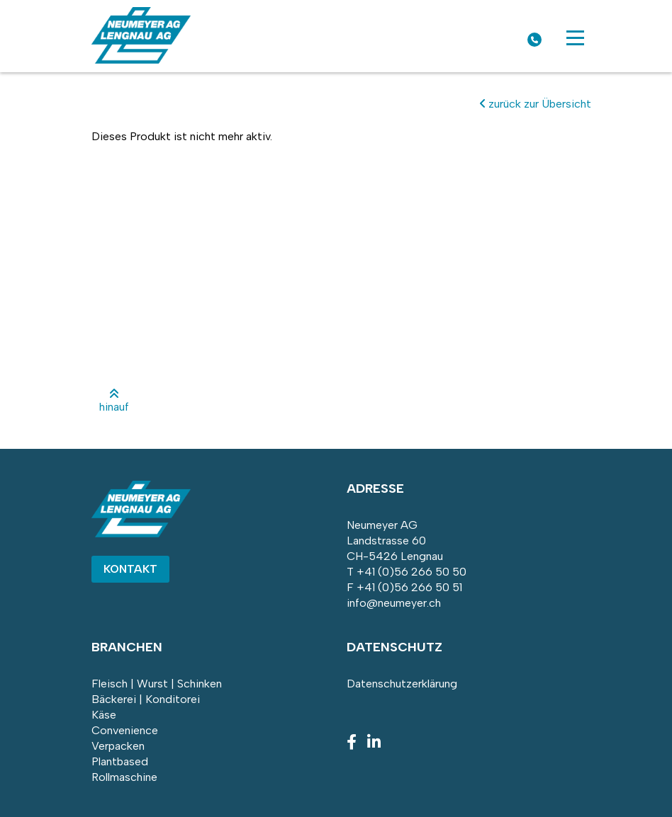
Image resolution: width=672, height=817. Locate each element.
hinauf (114, 400)
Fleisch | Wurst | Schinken (156, 683)
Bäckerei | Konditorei (145, 699)
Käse (103, 714)
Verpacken (118, 746)
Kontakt (130, 569)
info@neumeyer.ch (394, 603)
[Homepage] (141, 60)
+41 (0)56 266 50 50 (411, 571)
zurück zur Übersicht (535, 103)
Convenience (124, 730)
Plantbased (119, 761)
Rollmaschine (124, 777)
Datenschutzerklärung (402, 683)
